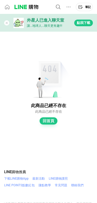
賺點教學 (45, 185)
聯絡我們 (77, 185)
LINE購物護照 (58, 178)
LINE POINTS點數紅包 (19, 185)
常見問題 (61, 185)
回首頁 (48, 121)
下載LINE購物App (16, 178)
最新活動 (38, 178)
